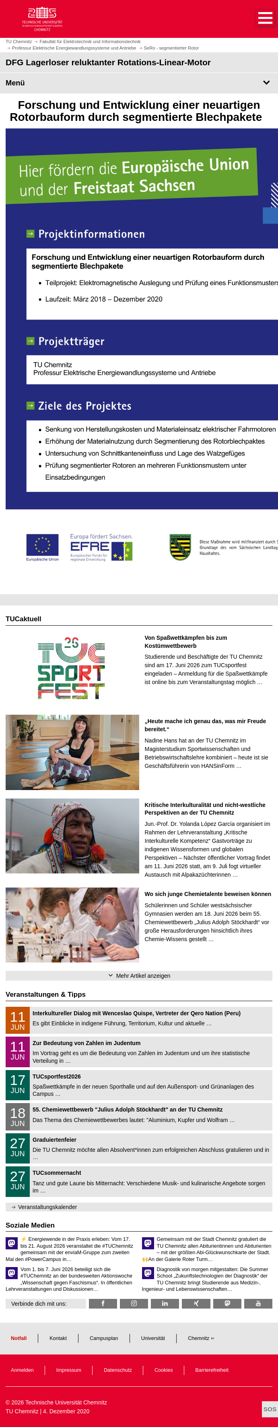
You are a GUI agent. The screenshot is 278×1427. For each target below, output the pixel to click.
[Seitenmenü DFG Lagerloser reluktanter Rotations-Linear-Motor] (139, 83)
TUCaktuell (23, 619)
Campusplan (104, 1338)
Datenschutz (118, 1370)
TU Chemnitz (22, 1411)
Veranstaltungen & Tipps (46, 994)
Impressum (68, 1370)
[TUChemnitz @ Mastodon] (227, 1303)
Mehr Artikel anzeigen (143, 976)
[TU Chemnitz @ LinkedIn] (165, 1303)
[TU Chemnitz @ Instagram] (134, 1303)
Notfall (19, 1338)
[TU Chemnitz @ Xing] (196, 1303)
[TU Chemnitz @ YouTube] (258, 1303)
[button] (257, 19)
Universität (153, 1338)
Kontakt (58, 1338)
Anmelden (22, 1370)
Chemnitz (198, 1338)
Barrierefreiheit (212, 1370)
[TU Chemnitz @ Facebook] (103, 1303)
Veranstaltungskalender (47, 1207)
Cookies (163, 1370)
